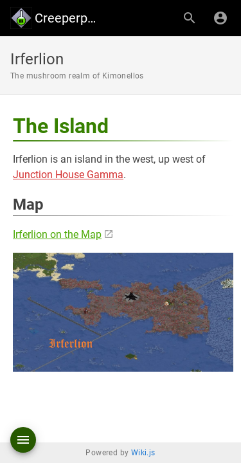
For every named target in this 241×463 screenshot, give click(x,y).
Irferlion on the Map (57, 234)
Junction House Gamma (68, 174)
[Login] (220, 18)
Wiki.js (143, 452)
